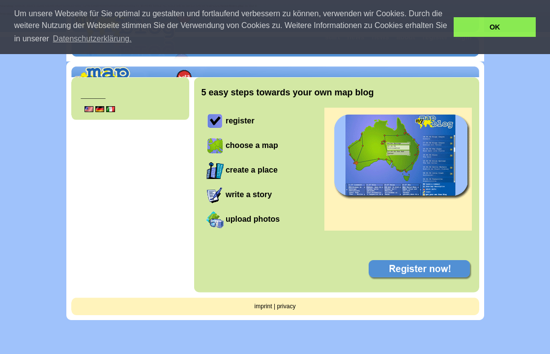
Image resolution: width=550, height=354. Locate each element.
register (240, 121)
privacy (286, 306)
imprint (263, 306)
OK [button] (495, 27)
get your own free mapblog (428, 61)
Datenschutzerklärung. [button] (92, 38)
